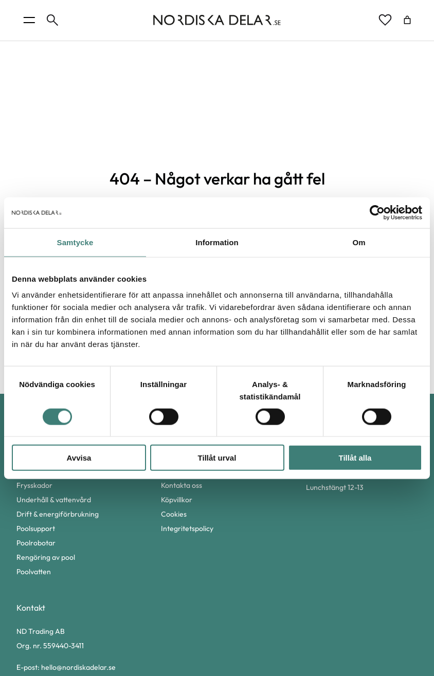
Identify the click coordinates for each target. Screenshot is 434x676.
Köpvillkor (176, 499)
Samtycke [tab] (75, 241)
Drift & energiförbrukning (57, 514)
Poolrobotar (36, 542)
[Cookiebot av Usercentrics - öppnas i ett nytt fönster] (377, 212)
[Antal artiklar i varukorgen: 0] (407, 20)
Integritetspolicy (187, 528)
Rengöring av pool (45, 557)
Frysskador (34, 485)
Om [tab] (358, 241)
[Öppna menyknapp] (29, 20)
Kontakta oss (181, 485)
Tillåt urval (217, 457)
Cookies (174, 514)
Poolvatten (33, 571)
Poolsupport (35, 528)
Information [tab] (217, 241)
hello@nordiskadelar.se (78, 667)
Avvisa (79, 457)
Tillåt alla (355, 457)
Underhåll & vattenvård (53, 499)
